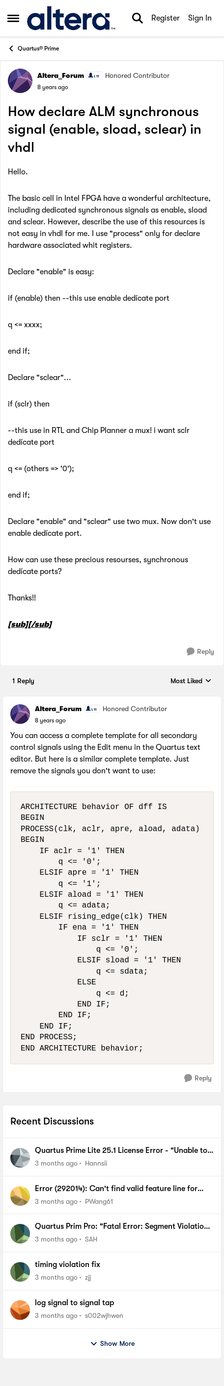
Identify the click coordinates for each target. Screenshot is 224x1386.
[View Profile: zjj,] (20, 1272)
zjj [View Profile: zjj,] (88, 1277)
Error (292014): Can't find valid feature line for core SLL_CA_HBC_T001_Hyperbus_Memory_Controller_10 (123, 1189)
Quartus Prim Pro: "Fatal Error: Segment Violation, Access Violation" (123, 1227)
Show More (112, 1343)
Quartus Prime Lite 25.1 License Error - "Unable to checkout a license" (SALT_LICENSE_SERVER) (121, 1151)
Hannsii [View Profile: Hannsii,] (96, 1163)
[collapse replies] (112, 701)
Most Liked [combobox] (191, 681)
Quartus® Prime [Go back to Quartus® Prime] (33, 48)
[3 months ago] (56, 1163)
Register (165, 18)
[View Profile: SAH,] (20, 1233)
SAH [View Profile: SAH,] (91, 1239)
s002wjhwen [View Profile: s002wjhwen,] (104, 1315)
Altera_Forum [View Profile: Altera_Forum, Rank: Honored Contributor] (60, 75)
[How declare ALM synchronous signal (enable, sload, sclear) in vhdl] (50, 720)
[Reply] (200, 651)
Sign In (200, 18)
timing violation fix (67, 1264)
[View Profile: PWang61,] (20, 1196)
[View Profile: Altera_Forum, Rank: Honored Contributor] (20, 81)
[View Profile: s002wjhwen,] (20, 1310)
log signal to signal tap (74, 1302)
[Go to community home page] (71, 18)
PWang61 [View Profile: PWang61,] (99, 1201)
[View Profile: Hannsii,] (20, 1158)
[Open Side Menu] (13, 18)
